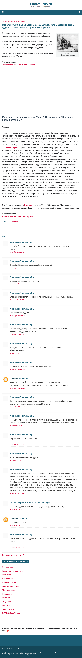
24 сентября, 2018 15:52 (17, 353)
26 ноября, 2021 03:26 (17, 460)
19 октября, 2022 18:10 (17, 525)
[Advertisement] (41, 89)
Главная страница (8, 21)
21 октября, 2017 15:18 (17, 284)
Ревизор (6, 605)
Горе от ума (7, 575)
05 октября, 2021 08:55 (17, 425)
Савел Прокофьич (10, 147)
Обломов (6, 598)
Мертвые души (8, 590)
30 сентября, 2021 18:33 (17, 407)
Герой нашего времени (12, 571)
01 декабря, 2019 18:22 (17, 388)
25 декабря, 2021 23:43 (17, 493)
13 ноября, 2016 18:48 (17, 252)
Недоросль (7, 594)
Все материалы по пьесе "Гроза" (19, 65)
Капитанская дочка (10, 586)
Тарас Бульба (8, 609)
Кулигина (28, 205)
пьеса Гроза (20, 21)
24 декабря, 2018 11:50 (17, 369)
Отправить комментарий (13, 555)
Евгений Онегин (9, 582)
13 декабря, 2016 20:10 (17, 268)
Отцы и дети (7, 602)
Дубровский (7, 579)
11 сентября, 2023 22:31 (17, 547)
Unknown (14, 378)
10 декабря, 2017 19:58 (17, 316)
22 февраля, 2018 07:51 (17, 334)
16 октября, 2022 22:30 (17, 509)
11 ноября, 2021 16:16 (17, 444)
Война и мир (7, 567)
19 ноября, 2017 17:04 (17, 300)
